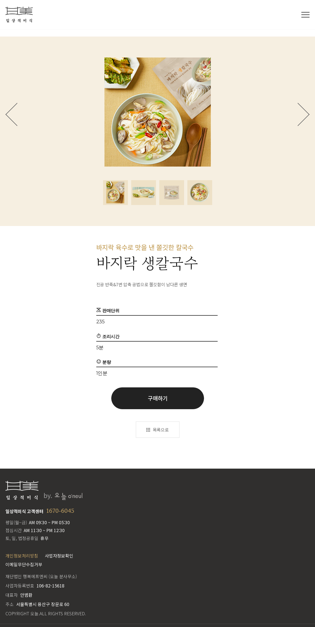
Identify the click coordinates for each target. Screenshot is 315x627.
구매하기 (157, 398)
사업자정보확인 (59, 555)
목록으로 (161, 429)
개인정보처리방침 (21, 555)
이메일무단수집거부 (23, 564)
